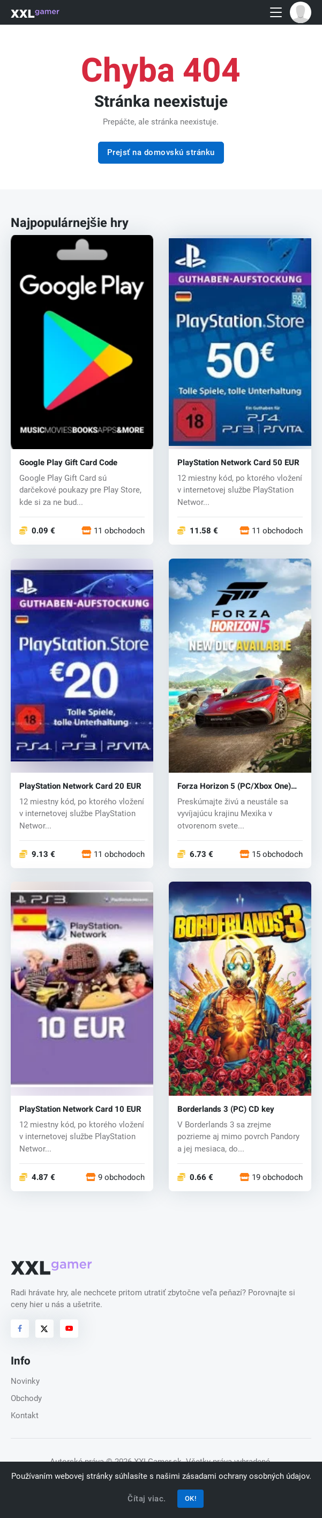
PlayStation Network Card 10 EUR (80, 1109)
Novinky (25, 1381)
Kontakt (25, 1415)
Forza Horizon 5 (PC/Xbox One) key (234, 786)
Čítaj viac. (147, 1499)
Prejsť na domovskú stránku (161, 152)
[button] (300, 12)
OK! (191, 1498)
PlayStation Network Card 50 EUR (238, 463)
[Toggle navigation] (276, 13)
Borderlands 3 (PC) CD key (225, 1109)
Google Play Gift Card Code (68, 463)
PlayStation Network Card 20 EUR (80, 786)
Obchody (26, 1398)
